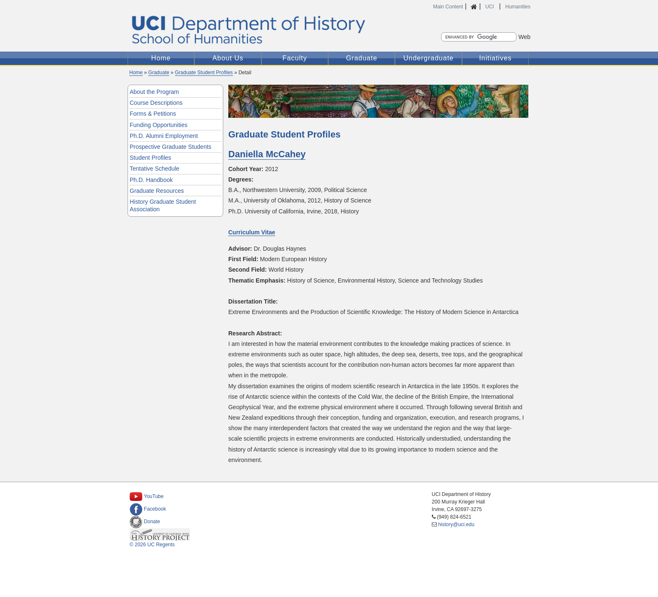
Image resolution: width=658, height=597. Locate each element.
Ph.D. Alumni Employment (164, 135)
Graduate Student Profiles (204, 72)
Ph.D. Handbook (151, 180)
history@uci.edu (456, 524)
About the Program (154, 91)
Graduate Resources (157, 190)
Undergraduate (428, 58)
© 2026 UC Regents (152, 545)
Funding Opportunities (159, 125)
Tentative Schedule (154, 168)
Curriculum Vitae (251, 232)
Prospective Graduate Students (171, 146)
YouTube (147, 496)
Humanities (517, 7)
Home (161, 58)
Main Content (448, 7)
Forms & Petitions (153, 113)
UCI (490, 7)
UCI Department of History (329, 29)
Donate (145, 521)
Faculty (294, 58)
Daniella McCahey (267, 154)
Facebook (148, 509)
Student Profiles (150, 157)
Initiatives (495, 58)
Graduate (361, 58)
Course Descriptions (156, 102)
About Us (227, 58)
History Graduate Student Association (163, 205)
